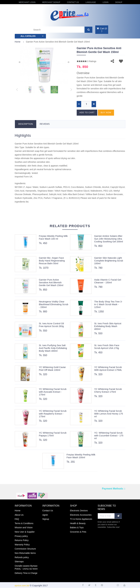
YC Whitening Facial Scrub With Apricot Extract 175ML (108, 368)
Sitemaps (19, 561)
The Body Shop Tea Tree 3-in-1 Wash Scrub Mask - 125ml (108, 304)
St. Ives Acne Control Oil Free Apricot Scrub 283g (51, 324)
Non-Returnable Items (25, 553)
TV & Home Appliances (81, 519)
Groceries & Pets (78, 532)
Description (25, 124)
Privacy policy (21, 536)
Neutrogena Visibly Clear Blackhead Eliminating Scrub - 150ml (53, 304)
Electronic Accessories (81, 515)
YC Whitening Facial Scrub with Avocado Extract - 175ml (52, 392)
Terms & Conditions (24, 523)
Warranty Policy (22, 544)
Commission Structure (25, 549)
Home (17, 41)
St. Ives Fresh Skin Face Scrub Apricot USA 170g (106, 346)
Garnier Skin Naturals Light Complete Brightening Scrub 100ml (108, 261)
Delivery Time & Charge (26, 573)
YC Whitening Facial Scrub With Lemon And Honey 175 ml (108, 414)
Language (91, 2)
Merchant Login (27, 2)
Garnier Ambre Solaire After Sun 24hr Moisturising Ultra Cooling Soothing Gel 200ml (108, 239)
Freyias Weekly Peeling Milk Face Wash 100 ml (53, 237)
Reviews (45, 124)
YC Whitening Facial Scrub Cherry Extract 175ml (108, 390)
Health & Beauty (78, 523)
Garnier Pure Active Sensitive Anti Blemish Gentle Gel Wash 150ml (51, 282)
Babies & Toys (77, 527)
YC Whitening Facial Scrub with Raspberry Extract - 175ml (52, 414)
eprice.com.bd (22, 585)
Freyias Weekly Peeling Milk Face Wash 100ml (81, 456)
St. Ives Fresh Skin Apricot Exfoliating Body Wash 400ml (107, 326)
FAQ (17, 519)
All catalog (28, 36)
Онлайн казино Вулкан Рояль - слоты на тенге (26, 567)
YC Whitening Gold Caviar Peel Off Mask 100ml (52, 368)
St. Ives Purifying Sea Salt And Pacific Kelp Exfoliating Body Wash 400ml (53, 348)
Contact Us (73, 2)
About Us (19, 515)
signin (45, 515)
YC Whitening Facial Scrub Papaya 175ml (52, 434)
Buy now (106, 112)
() (102, 29)
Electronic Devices (79, 510)
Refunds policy (22, 557)
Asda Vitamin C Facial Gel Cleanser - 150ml (107, 281)
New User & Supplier (25, 532)
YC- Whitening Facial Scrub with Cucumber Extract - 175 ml (108, 435)
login (105, 2)
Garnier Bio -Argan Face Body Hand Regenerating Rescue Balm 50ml (52, 261)
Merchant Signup (51, 2)
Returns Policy (22, 540)
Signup (118, 2)
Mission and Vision (24, 527)
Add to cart (87, 112)
